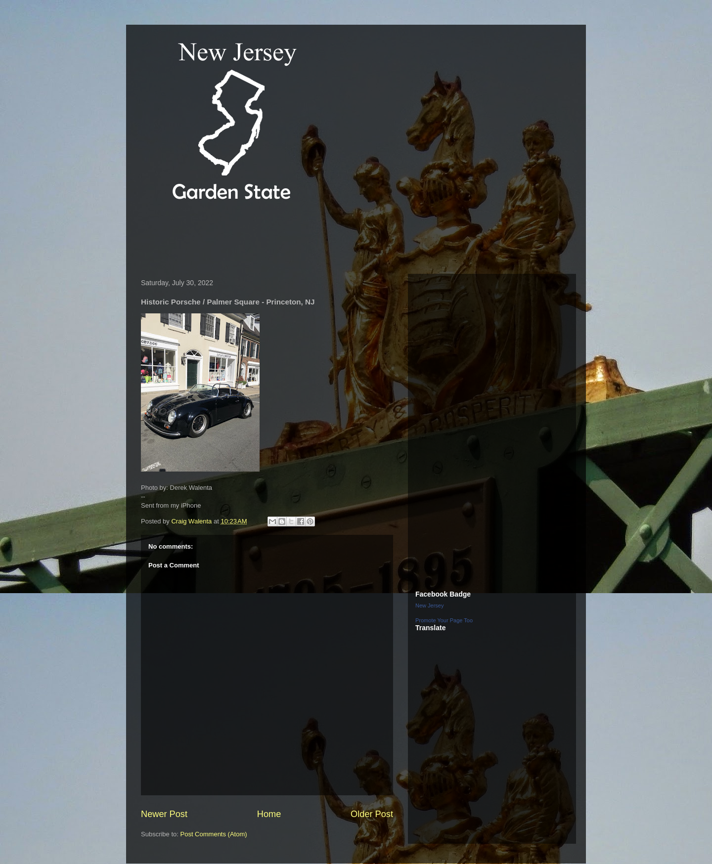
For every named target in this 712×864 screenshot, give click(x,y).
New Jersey (429, 605)
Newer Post (164, 814)
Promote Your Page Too (444, 620)
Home (269, 814)
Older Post (372, 814)
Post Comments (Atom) (213, 834)
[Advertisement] (316, 239)
